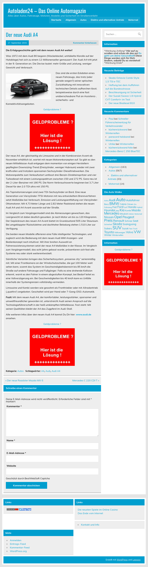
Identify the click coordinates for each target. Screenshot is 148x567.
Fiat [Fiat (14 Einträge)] (114, 207)
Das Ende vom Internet (90, 513)
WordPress (122, 559)
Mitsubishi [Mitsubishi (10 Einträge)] (124, 214)
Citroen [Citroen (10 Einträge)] (130, 204)
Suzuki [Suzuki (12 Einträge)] (125, 228)
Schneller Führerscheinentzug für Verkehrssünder (118, 122)
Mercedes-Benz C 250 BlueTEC (122, 151)
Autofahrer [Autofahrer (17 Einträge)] (133, 200)
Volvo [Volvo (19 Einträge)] (129, 232)
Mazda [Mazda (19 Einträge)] (136, 210)
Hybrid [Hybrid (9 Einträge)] (139, 207)
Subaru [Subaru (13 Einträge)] (108, 228)
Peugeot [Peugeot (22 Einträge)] (128, 217)
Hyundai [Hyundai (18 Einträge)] (109, 210)
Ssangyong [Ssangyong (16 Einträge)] (129, 224)
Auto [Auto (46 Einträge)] (120, 199)
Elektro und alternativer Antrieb (107, 20)
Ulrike (112, 143)
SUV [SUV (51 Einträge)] (117, 227)
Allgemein (71, 20)
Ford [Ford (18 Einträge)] (120, 207)
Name (11, 440)
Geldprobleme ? (52, 109)
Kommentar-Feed (20, 547)
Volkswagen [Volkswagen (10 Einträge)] (119, 232)
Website (11, 466)
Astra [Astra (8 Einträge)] (106, 201)
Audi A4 (56, 371)
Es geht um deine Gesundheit (122, 54)
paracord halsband (119, 136)
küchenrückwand (118, 129)
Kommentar (14, 406)
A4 (42, 371)
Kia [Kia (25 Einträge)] (122, 210)
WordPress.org (18, 551)
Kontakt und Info (90, 524)
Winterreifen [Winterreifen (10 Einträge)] (117, 235)
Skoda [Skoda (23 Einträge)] (117, 224)
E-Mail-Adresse (16, 453)
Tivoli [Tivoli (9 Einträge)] (135, 228)
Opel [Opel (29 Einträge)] (118, 217)
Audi (47, 371)
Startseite (56, 20)
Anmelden (15, 540)
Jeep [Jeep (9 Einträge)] (117, 210)
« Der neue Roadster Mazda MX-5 (24, 380)
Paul (111, 118)
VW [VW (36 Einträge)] (137, 231)
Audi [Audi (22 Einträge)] (112, 200)
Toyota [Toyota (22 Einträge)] (109, 232)
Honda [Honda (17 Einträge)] (132, 207)
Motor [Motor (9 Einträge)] (131, 214)
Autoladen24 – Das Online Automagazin (47, 10)
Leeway (136, 559)
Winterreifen (112, 133)
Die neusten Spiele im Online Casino (98, 509)
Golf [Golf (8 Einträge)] (125, 207)
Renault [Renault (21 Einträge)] (118, 221)
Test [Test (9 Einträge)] (130, 228)
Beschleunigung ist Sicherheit (125, 92)
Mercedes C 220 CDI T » (85, 380)
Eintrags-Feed (18, 543)
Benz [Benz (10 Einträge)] (106, 204)
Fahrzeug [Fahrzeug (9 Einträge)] (108, 207)
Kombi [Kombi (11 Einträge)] (128, 210)
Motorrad (133, 20)
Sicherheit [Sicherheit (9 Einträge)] (108, 224)
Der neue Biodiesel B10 (122, 103)
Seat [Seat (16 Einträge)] (135, 220)
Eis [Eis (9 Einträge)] (135, 204)
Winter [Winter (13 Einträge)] (108, 234)
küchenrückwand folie (121, 147)
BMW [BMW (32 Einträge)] (114, 203)
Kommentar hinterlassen (85, 42)
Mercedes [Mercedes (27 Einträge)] (111, 213)
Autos (83, 20)
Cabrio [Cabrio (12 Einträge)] (123, 204)
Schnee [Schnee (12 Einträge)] (128, 220)
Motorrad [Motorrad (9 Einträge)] (138, 214)
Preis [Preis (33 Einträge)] (108, 220)
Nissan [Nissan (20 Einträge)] (109, 217)
